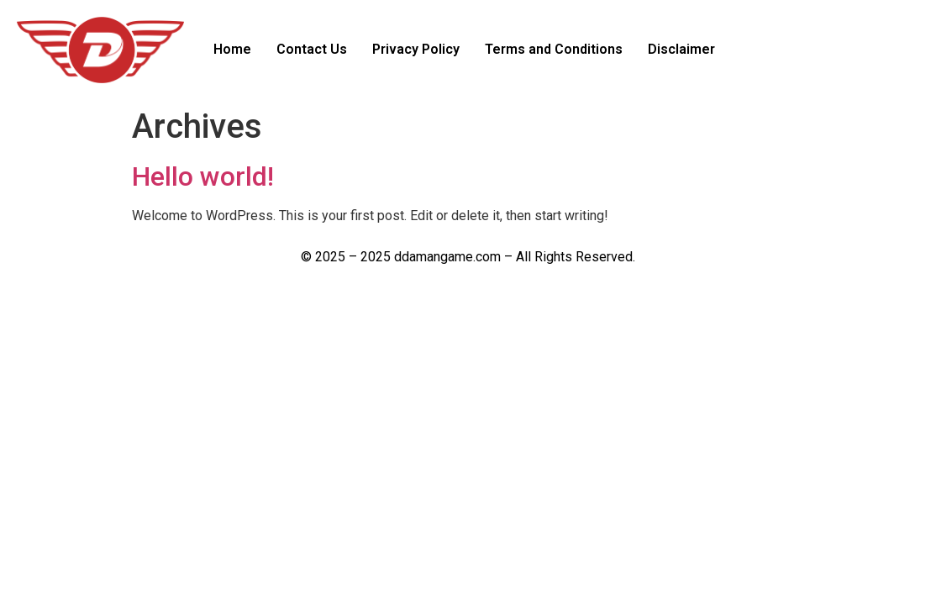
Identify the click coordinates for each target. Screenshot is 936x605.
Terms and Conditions (554, 49)
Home (232, 49)
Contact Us (311, 49)
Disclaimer (681, 49)
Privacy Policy (416, 49)
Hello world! (203, 176)
